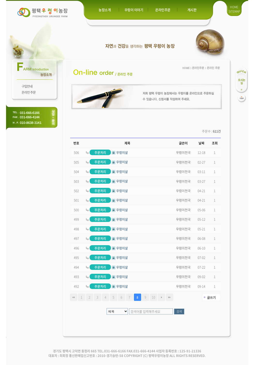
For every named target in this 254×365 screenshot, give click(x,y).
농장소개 (105, 9)
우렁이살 (107, 152)
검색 (179, 311)
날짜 (201, 143)
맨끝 (169, 297)
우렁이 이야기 (133, 9)
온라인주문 (162, 9)
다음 (161, 297)
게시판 (192, 9)
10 (153, 297)
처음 (73, 297)
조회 (215, 143)
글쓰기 (211, 297)
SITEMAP (234, 11)
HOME (234, 7)
